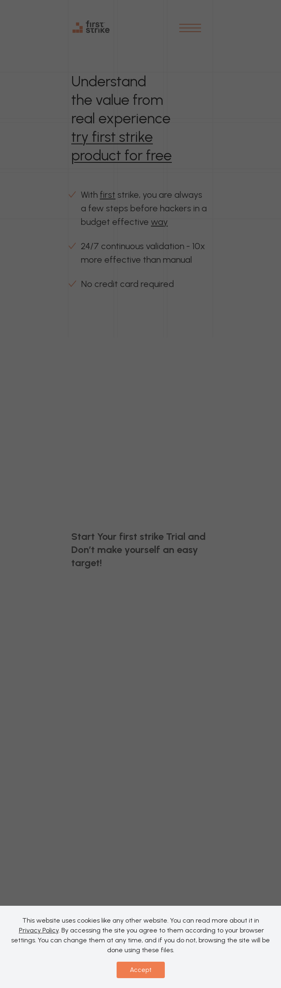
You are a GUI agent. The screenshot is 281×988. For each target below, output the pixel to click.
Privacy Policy (39, 930)
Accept (141, 970)
